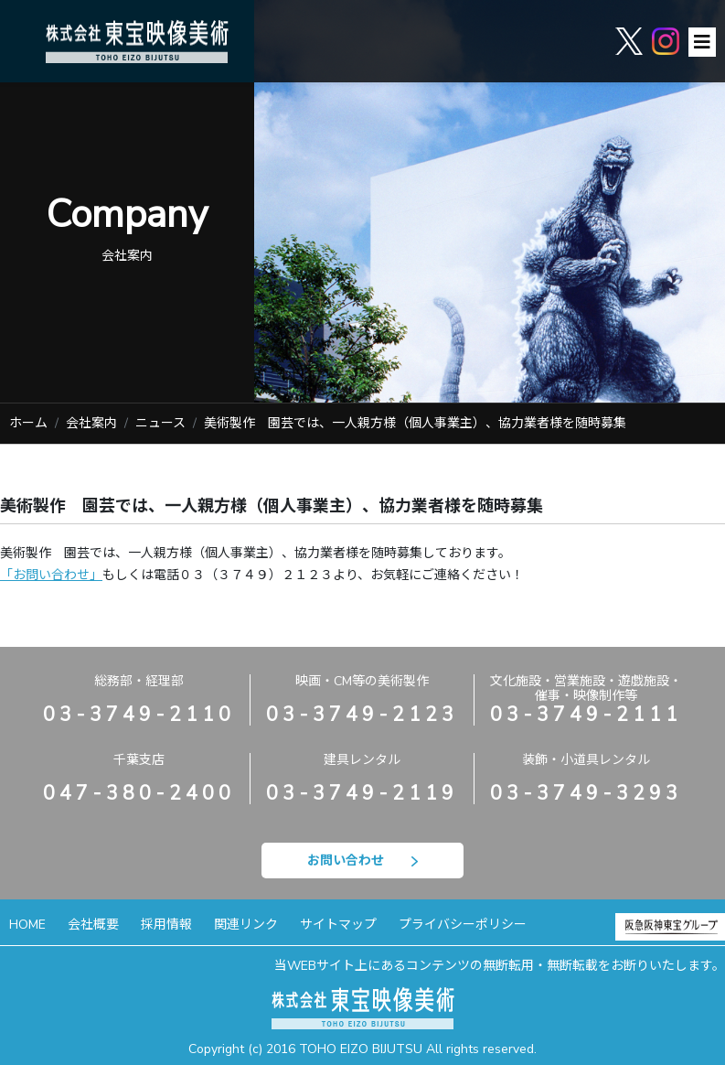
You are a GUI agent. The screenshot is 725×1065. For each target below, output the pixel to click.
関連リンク (246, 924)
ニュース (160, 423)
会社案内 (91, 423)
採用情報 (166, 924)
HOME (27, 924)
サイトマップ (338, 924)
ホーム (28, 423)
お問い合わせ (362, 860)
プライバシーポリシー (463, 924)
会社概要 (93, 924)
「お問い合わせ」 (51, 575)
